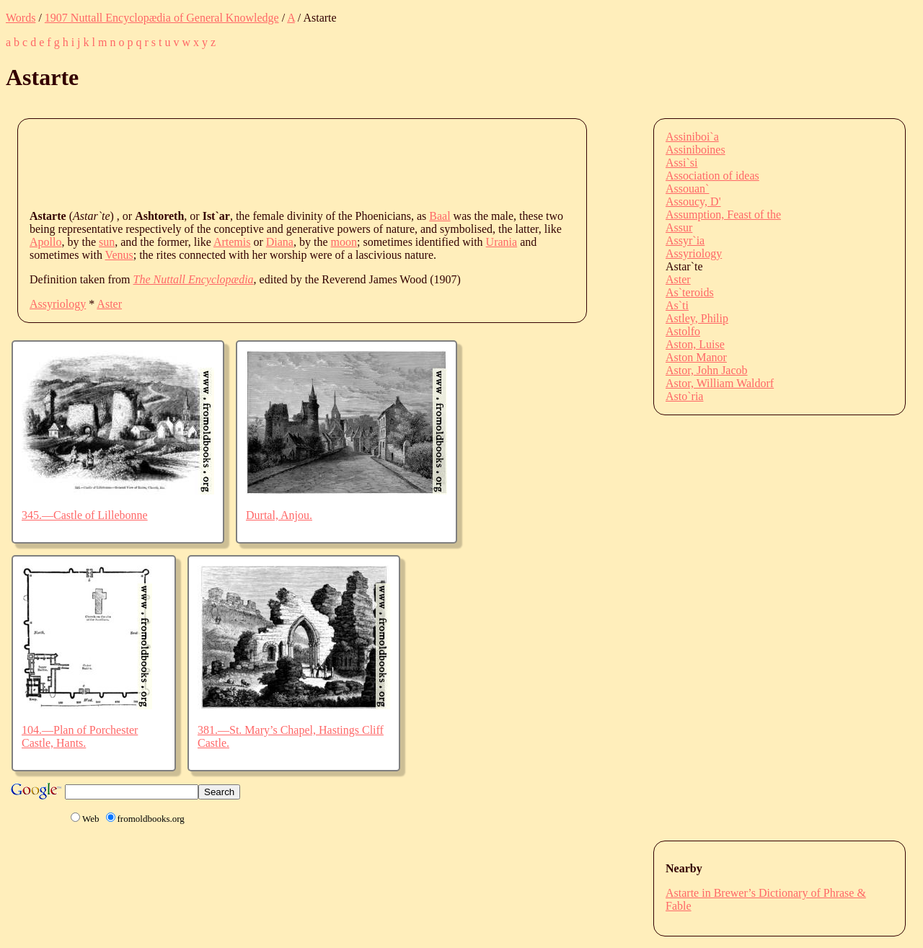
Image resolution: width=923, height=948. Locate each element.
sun (107, 242)
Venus (119, 255)
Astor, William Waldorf (720, 383)
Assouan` (687, 188)
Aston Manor (696, 357)
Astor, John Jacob (707, 370)
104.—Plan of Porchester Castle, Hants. (80, 736)
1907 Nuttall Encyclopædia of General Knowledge (162, 18)
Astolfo (683, 331)
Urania (502, 242)
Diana (279, 242)
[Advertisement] (292, 162)
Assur (679, 227)
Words (20, 18)
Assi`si (681, 162)
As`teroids (690, 292)
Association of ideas (712, 175)
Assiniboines (695, 149)
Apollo (45, 242)
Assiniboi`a (692, 136)
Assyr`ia (685, 240)
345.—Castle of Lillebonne (85, 515)
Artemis (232, 242)
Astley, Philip (697, 318)
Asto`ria (684, 396)
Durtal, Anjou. (279, 515)
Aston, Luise (695, 344)
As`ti (677, 305)
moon (344, 242)
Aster (109, 304)
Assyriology (58, 304)
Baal (439, 216)
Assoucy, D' (693, 201)
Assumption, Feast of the (723, 214)
